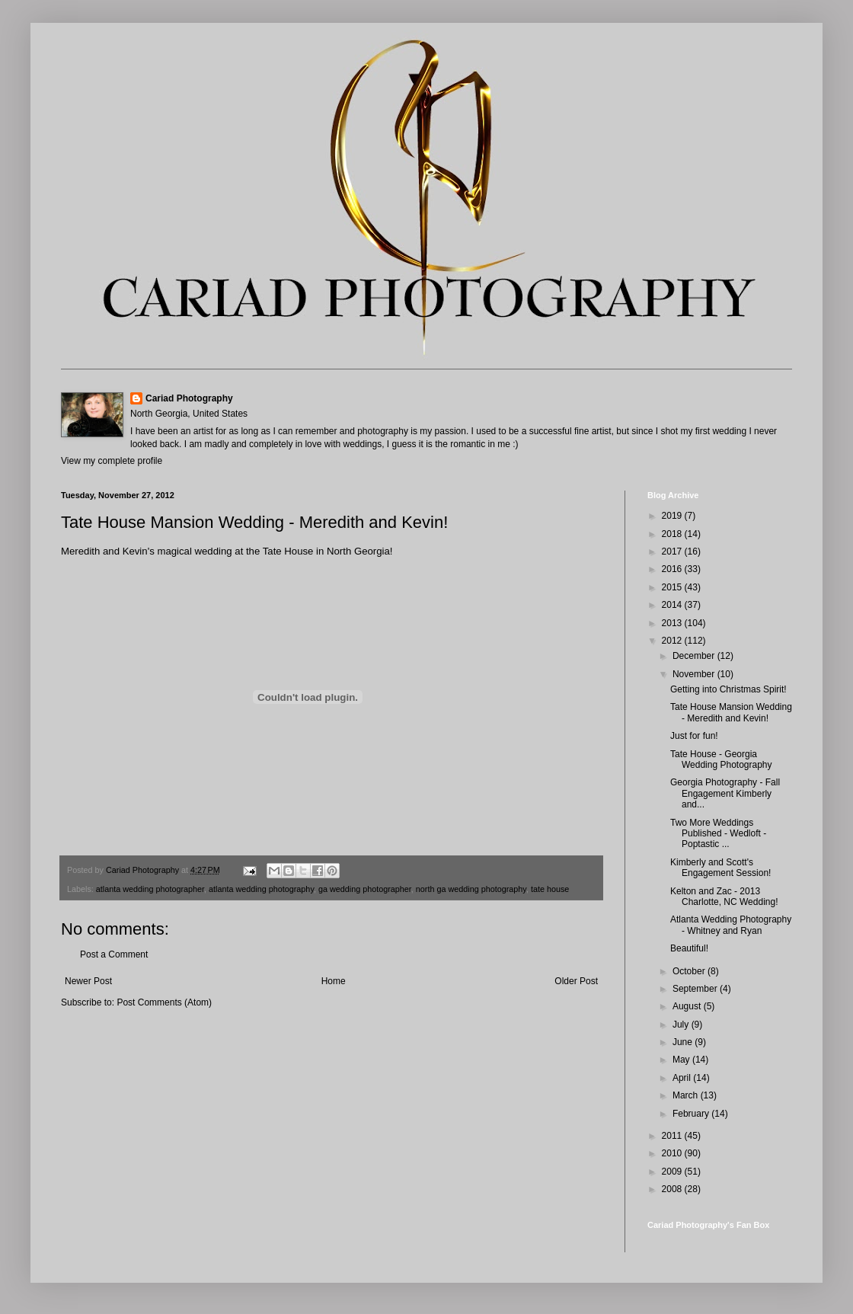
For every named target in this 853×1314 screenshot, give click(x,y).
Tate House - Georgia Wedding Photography (721, 759)
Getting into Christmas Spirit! (728, 689)
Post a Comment (114, 954)
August (688, 1006)
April (682, 1078)
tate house (550, 889)
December (694, 656)
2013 (673, 623)
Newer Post (88, 981)
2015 (673, 587)
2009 (673, 1171)
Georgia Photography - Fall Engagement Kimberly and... (725, 793)
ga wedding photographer (364, 889)
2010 (673, 1153)
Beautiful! (689, 948)
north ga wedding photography (471, 889)
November (694, 674)
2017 (673, 551)
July (682, 1024)
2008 (673, 1189)
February (691, 1113)
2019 (673, 515)
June (683, 1042)
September (696, 988)
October (690, 971)
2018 (673, 534)
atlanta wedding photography (261, 889)
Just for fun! (694, 736)
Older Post (576, 981)
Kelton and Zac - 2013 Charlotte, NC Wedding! (724, 896)
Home (333, 981)
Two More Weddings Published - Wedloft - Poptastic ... (718, 833)
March (686, 1095)
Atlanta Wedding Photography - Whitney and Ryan (730, 924)
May (682, 1059)
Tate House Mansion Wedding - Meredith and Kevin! (731, 712)
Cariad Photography (189, 398)
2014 (673, 604)
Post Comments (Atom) (164, 1002)
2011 (673, 1135)
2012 (673, 640)
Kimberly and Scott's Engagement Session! (720, 867)
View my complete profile (111, 461)
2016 (673, 569)
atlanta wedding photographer (150, 889)
